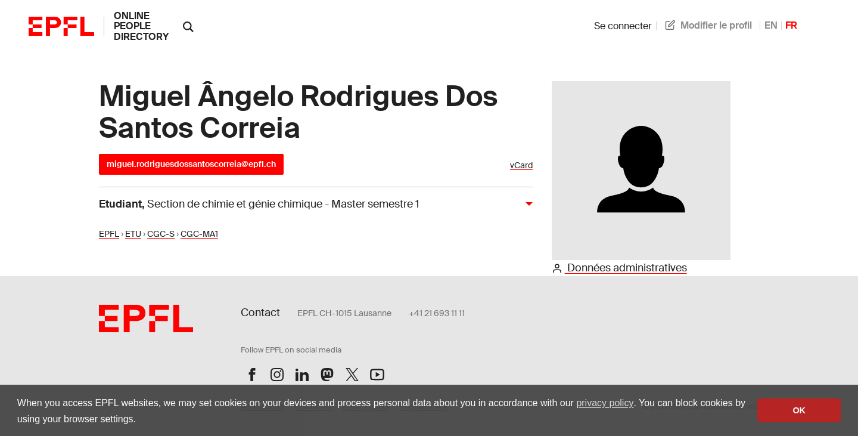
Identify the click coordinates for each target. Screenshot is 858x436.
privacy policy (604, 403)
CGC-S (161, 233)
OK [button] (799, 410)
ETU (133, 233)
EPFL (109, 233)
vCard (521, 165)
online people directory (141, 26)
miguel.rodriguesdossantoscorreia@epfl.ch (191, 164)
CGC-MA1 (199, 233)
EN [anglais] (771, 25)
